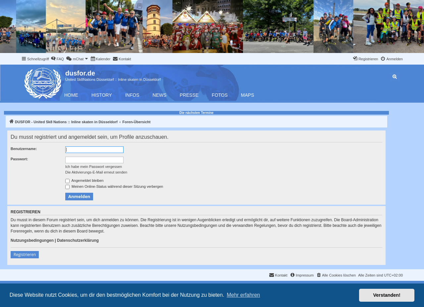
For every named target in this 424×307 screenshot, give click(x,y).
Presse (189, 95)
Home (71, 95)
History (101, 95)
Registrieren (25, 254)
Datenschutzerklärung (78, 240)
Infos (132, 95)
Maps (247, 95)
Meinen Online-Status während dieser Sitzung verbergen (114, 186)
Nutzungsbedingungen (32, 240)
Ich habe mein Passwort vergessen (93, 167)
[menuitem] (57, 59)
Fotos (220, 95)
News (160, 95)
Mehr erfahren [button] (243, 295)
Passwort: (19, 159)
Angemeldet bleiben (84, 181)
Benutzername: (24, 149)
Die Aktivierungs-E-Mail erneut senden (96, 172)
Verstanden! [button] (386, 295)
